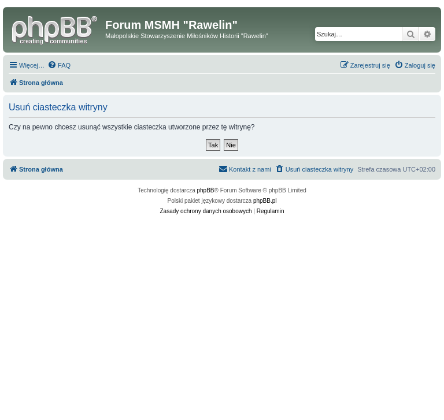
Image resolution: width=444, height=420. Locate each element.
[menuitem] (59, 65)
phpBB (205, 190)
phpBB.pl (265, 201)
